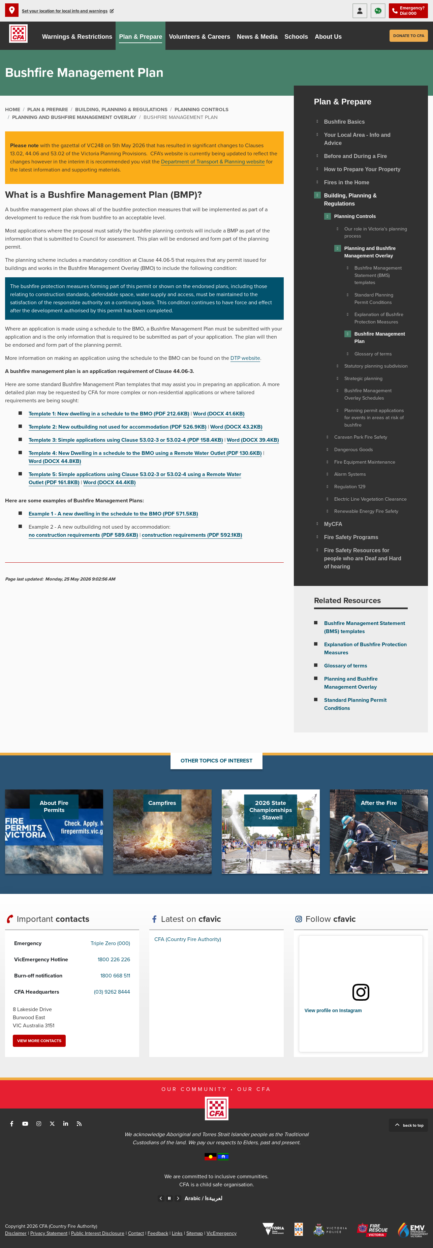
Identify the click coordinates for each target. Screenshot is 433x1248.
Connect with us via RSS (79, 1124)
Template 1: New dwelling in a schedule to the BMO (109, 413)
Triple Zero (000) (110, 943)
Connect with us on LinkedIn (66, 1124)
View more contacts (39, 1040)
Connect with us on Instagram (39, 1124)
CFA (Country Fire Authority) (187, 939)
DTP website (245, 358)
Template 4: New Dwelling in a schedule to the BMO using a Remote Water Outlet (145, 453)
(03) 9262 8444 (112, 992)
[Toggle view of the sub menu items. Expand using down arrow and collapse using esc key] (317, 121)
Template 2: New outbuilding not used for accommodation (118, 427)
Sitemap (194, 1233)
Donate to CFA (408, 35)
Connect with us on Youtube (25, 1124)
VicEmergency (222, 1233)
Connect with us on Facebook (12, 1124)
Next (178, 1198)
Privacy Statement (48, 1233)
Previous (161, 1198)
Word (219, 413)
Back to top (413, 1125)
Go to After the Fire (379, 831)
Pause (169, 1198)
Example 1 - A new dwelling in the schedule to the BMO (113, 513)
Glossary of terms (345, 665)
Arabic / (203, 1198)
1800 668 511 (115, 975)
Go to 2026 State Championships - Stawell (271, 831)
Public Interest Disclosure (97, 1233)
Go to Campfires (162, 831)
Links (177, 1233)
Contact (136, 1233)
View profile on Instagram (333, 1010)
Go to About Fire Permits (54, 831)
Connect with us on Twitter (52, 1124)
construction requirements (192, 535)
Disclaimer (16, 1233)
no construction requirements (83, 535)
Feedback (158, 1233)
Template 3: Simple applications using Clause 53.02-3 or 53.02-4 (126, 440)
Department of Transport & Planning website (213, 161)
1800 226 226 (114, 959)
